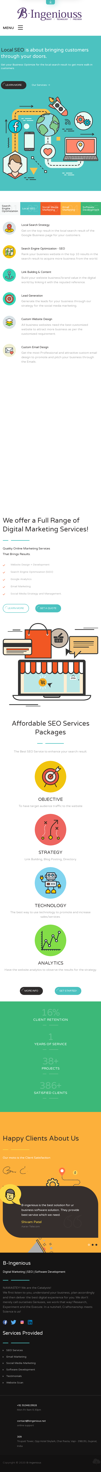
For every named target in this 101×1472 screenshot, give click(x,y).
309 (19, 1436)
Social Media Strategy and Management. (36, 593)
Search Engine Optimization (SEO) (32, 571)
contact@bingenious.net (31, 1421)
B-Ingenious (33, 1462)
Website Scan (14, 1382)
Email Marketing (16, 1356)
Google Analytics (21, 579)
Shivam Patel (31, 1222)
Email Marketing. (21, 586)
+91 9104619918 (27, 1405)
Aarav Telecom (30, 1226)
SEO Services (14, 1350)
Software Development (20, 1369)
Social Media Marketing (21, 1363)
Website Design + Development (30, 564)
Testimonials (14, 1376)
